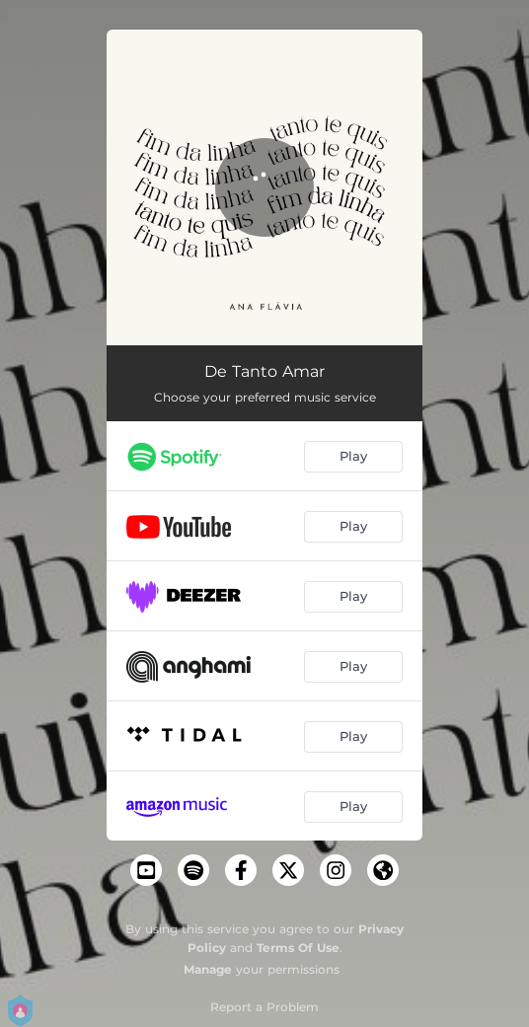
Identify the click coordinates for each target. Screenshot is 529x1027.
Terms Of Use (298, 947)
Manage (208, 969)
